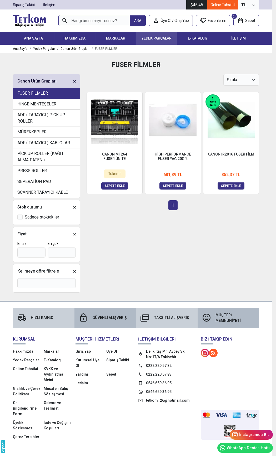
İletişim (238, 38)
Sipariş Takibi (117, 360)
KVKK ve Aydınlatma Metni (53, 374)
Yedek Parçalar (157, 38)
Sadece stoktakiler (42, 217)
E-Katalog (197, 38)
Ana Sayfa (33, 38)
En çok (53, 243)
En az (22, 243)
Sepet (111, 374)
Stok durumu (29, 207)
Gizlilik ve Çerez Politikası (27, 391)
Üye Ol (111, 351)
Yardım (82, 374)
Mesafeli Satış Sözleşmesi (56, 391)
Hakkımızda (74, 38)
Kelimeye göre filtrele (38, 271)
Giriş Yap (83, 351)
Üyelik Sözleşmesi (23, 425)
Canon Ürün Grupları (37, 81)
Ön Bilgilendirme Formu (25, 408)
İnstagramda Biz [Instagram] (251, 434)
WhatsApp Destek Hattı (244, 448)
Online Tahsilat (222, 5)
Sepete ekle (115, 186)
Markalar (115, 38)
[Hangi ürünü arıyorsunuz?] (94, 20)
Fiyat (22, 233)
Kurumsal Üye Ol (87, 363)
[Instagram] (205, 353)
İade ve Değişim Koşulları (57, 425)
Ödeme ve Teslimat (52, 405)
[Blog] (213, 353)
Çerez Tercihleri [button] (27, 437)
